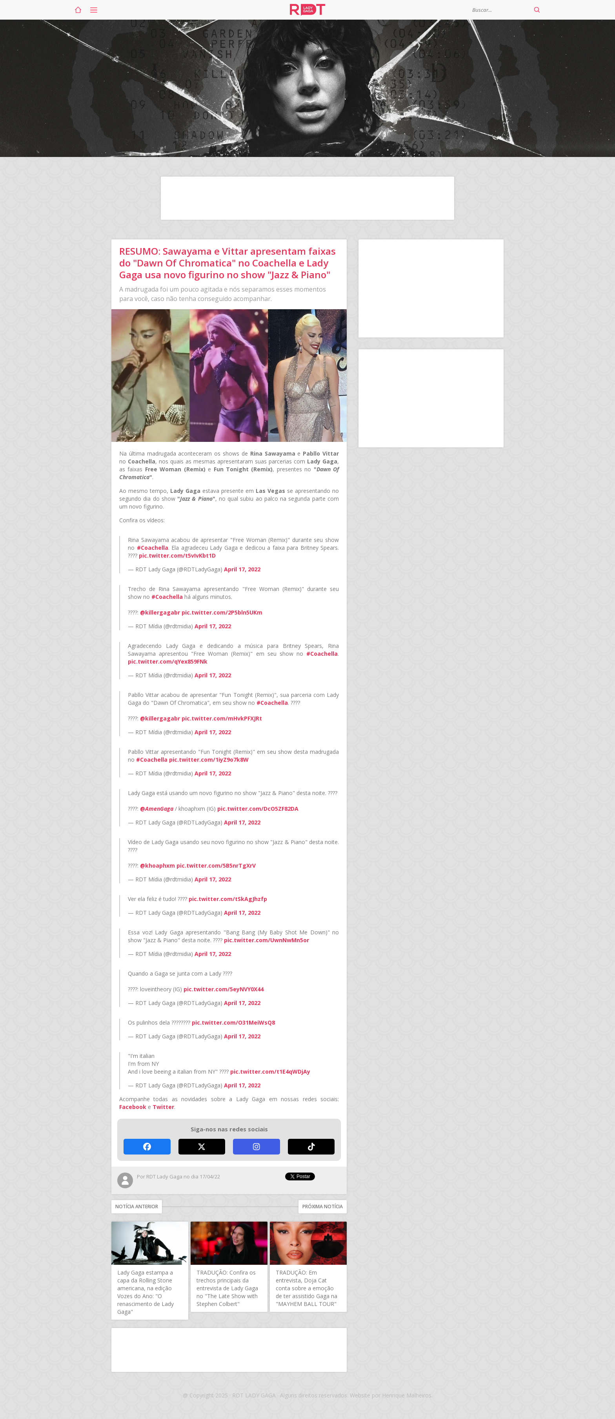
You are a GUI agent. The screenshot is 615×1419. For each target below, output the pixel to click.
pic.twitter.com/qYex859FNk (167, 661)
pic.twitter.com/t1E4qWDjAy (270, 1071)
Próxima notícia (322, 1206)
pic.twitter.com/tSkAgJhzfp (228, 899)
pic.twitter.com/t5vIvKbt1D (177, 555)
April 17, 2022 (242, 569)
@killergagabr (160, 612)
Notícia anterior (136, 1206)
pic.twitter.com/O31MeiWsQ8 (233, 1022)
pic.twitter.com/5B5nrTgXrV (216, 865)
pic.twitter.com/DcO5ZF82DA (257, 808)
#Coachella (152, 547)
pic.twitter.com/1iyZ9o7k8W (209, 759)
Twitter (163, 1107)
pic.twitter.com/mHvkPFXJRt (222, 718)
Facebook (132, 1107)
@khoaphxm (157, 865)
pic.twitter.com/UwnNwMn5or (266, 940)
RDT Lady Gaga (307, 10)
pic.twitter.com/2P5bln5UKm (222, 612)
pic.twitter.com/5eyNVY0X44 (224, 989)
